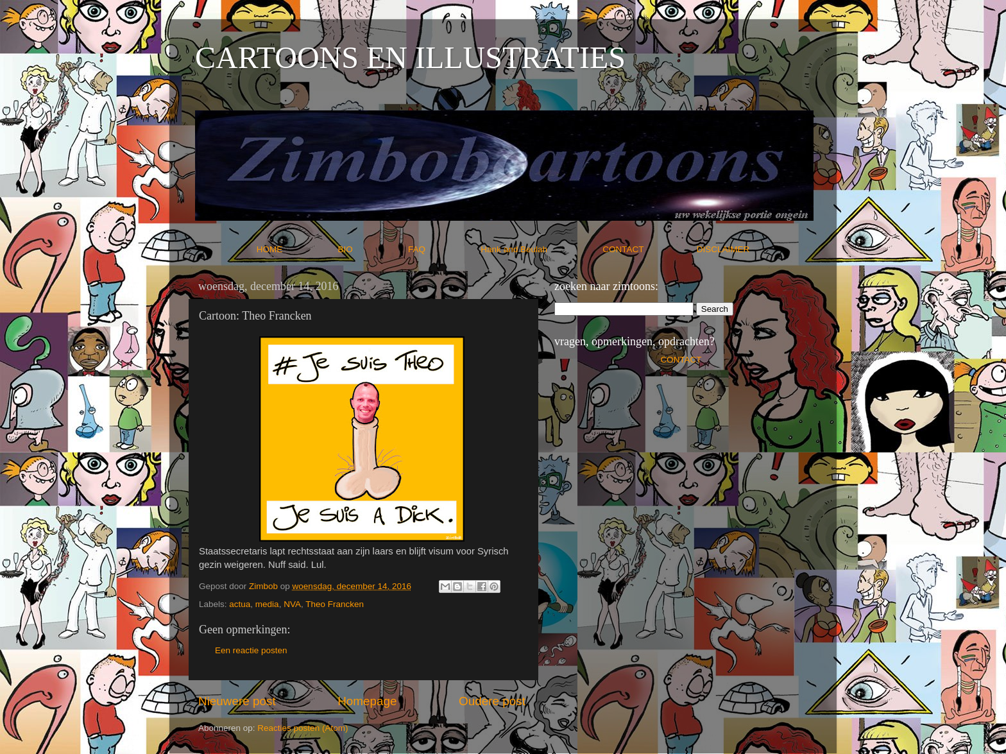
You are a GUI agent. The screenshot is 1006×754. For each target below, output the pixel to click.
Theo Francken (334, 604)
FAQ (443, 249)
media (267, 604)
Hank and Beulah (540, 249)
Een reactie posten (251, 650)
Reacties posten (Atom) (302, 728)
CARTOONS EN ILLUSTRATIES (410, 57)
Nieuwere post (237, 701)
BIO (372, 249)
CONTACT (649, 249)
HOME (296, 249)
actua (239, 604)
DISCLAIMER (723, 249)
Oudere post (492, 701)
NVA (292, 604)
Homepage (366, 701)
